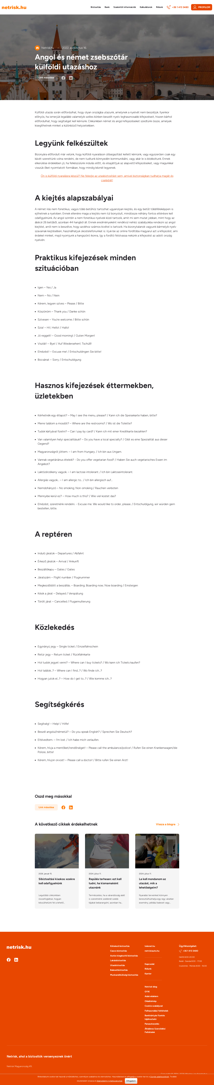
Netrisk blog (151, 988)
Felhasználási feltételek (156, 1013)
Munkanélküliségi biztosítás (124, 977)
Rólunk (148, 971)
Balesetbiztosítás (119, 972)
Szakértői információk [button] (124, 7)
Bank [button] (107, 7)
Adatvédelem (151, 998)
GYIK (147, 993)
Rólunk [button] (159, 7)
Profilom (201, 7)
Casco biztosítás (118, 953)
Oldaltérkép (150, 1003)
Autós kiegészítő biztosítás (124, 957)
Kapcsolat (150, 966)
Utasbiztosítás (117, 967)
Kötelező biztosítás (120, 948)
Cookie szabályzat (154, 1008)
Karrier (148, 975)
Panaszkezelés (152, 1026)
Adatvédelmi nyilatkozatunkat (109, 1081)
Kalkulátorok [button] (146, 7)
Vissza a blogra (167, 824)
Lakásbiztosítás (118, 962)
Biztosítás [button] (96, 7)
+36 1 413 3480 (178, 7)
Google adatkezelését (159, 1077)
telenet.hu (150, 948)
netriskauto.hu (152, 953)
